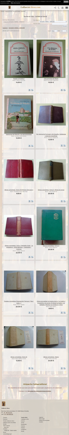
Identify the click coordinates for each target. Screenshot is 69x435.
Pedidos (23, 422)
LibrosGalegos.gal (7, 428)
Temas (22, 417)
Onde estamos (6, 420)
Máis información (15, 3)
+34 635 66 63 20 (8, 409)
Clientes (23, 420)
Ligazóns (41, 411)
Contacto (5, 423)
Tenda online (24, 412)
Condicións (23, 423)
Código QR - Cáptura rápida (10, 425)
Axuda (22, 425)
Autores (23, 415)
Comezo (2, 11)
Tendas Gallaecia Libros (8, 415)
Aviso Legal (41, 413)
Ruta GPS (6, 421)
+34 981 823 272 (7, 407)
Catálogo (5, 28)
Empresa (5, 413)
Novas (4, 426)
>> (36, 34)
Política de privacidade (44, 414)
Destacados (24, 418)
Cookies (41, 416)
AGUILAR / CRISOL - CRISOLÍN (19, 11)
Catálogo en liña (8, 11)
